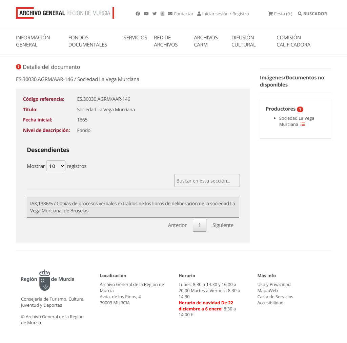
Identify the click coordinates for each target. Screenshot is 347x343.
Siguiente (222, 225)
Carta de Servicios (275, 296)
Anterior (177, 225)
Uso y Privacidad (274, 284)
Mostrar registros (56, 165)
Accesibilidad (271, 303)
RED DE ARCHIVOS (166, 41)
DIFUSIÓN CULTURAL (243, 41)
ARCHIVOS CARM (206, 41)
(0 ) (280, 14)
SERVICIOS (135, 37)
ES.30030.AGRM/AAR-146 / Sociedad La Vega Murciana (77, 79)
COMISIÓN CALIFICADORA (293, 41)
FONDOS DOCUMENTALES (87, 41)
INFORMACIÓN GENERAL (33, 41)
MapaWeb (268, 290)
